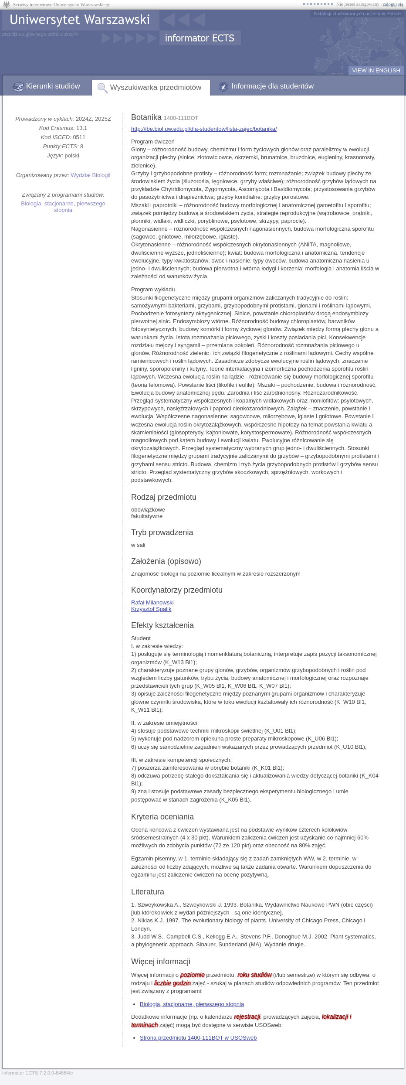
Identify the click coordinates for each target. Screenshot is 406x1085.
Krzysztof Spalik (151, 609)
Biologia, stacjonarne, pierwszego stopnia (63, 206)
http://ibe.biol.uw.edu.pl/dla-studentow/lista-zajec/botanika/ (204, 129)
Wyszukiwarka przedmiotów (156, 87)
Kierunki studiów (53, 86)
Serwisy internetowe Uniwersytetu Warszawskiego (61, 4)
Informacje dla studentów (272, 86)
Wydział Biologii (90, 175)
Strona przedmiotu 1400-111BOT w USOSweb (198, 1037)
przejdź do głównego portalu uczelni (40, 34)
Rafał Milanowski (152, 602)
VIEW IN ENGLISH (376, 70)
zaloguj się (393, 4)
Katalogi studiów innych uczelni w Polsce (357, 13)
